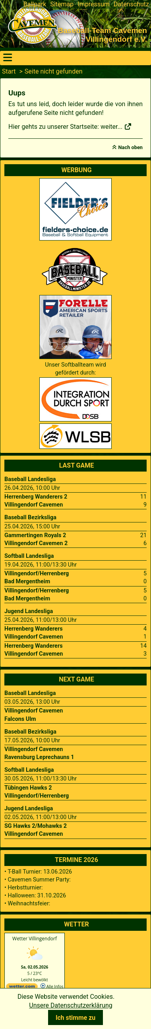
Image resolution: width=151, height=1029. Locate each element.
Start (8, 71)
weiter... (116, 126)
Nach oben (130, 147)
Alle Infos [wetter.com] (52, 986)
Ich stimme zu (75, 1017)
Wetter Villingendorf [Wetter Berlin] (34, 938)
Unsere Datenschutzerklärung (70, 1005)
